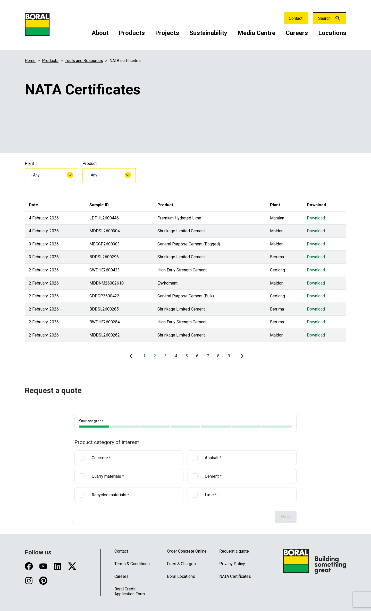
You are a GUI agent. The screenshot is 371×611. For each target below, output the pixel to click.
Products (132, 33)
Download (316, 218)
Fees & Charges (181, 563)
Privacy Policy (232, 563)
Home (30, 60)
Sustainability (208, 33)
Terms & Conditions (132, 563)
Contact (295, 18)
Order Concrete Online (187, 551)
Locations (332, 33)
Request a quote (234, 551)
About (100, 33)
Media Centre (256, 33)
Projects (167, 33)
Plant (29, 163)
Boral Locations (181, 576)
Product (89, 163)
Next (285, 517)
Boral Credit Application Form (129, 591)
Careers (297, 33)
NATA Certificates (235, 576)
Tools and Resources (84, 60)
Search (324, 18)
